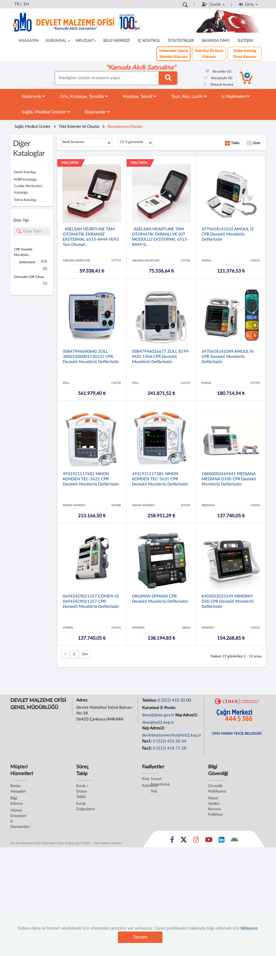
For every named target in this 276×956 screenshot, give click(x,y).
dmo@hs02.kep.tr (158, 722)
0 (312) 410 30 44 (169, 741)
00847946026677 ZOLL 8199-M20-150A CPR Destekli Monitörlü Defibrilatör (161, 356)
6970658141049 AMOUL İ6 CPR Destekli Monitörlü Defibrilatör (228, 356)
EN (26, 4)
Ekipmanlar (97, 112)
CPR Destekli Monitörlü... (23, 252)
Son (85, 654)
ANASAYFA (28, 41)
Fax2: (147, 748)
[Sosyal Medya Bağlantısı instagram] (196, 841)
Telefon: (150, 700)
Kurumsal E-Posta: (159, 708)
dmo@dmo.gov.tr (158, 715)
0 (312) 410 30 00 (174, 700)
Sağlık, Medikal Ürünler (46, 112)
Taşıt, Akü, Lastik (188, 96)
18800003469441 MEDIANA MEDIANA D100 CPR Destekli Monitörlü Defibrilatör (229, 479)
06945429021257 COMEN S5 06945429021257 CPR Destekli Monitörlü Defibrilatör (91, 601)
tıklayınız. (249, 928)
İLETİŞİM (245, 41)
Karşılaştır (218, 78)
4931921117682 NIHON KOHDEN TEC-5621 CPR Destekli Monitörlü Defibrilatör (91, 479)
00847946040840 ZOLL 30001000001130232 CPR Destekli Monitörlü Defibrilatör (91, 356)
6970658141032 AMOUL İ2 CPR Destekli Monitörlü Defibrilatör (228, 234)
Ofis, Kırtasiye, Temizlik (84, 96)
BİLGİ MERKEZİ (116, 41)
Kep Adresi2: (154, 728)
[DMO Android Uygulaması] (234, 841)
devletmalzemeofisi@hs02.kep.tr (171, 735)
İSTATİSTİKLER (181, 41)
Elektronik (33, 96)
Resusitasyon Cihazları (125, 127)
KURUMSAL (58, 41)
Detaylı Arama (218, 84)
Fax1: (147, 741)
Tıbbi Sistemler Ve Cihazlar (79, 127)
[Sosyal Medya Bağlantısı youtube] (208, 841)
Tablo (232, 143)
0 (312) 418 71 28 (169, 748)
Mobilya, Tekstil (139, 96)
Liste (253, 143)
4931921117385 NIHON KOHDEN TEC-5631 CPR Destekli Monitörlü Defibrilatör (160, 479)
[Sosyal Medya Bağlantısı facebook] (172, 841)
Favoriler (218, 71)
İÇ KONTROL (149, 41)
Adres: (82, 700)
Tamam (140, 937)
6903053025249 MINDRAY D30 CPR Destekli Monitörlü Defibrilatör (227, 601)
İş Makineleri (235, 96)
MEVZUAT (86, 41)
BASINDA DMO (216, 41)
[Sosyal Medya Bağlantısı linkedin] (221, 841)
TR (16, 4)
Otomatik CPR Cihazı (29, 277)
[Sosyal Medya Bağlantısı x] (184, 841)
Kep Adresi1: (187, 715)
